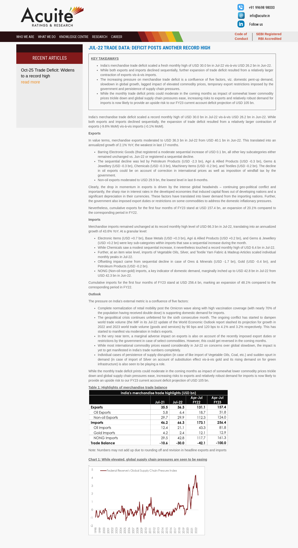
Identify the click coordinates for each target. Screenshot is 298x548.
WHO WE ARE (25, 37)
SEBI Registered (268, 34)
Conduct (241, 39)
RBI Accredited (269, 39)
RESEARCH (99, 37)
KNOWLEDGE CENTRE (73, 37)
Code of (241, 34)
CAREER (116, 37)
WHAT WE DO (47, 37)
